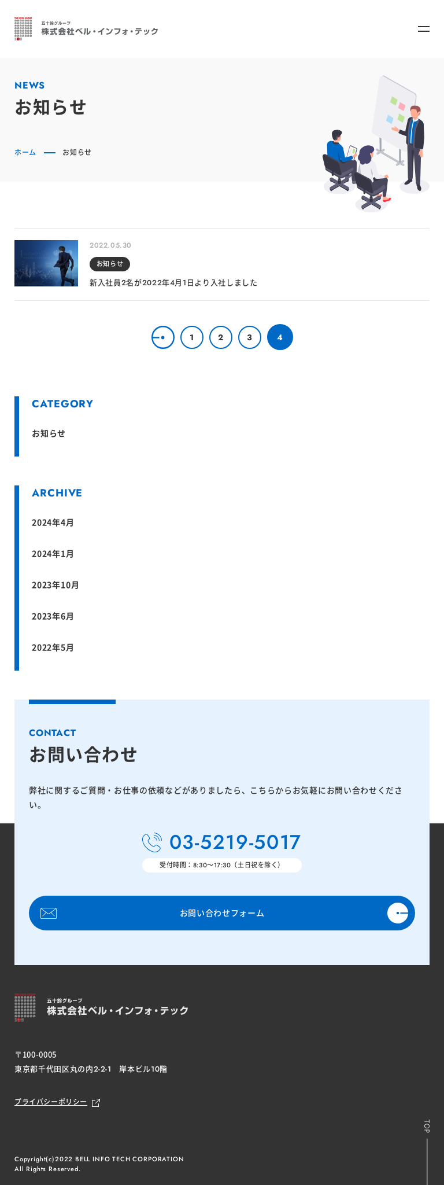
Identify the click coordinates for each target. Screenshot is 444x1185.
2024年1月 (53, 553)
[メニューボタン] (423, 29)
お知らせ (49, 433)
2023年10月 (55, 584)
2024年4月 (53, 522)
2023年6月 (53, 615)
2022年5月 (53, 647)
